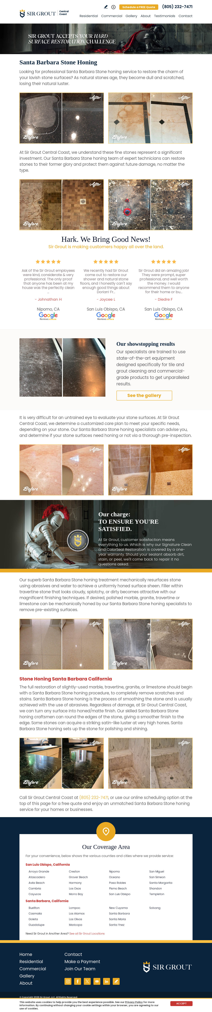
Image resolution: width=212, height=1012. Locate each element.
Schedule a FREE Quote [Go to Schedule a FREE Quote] (138, 7)
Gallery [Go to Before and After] (131, 16)
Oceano (114, 877)
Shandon (155, 888)
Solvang (155, 908)
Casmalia (35, 913)
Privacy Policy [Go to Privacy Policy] (134, 1002)
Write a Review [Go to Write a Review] (106, 7)
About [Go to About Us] (146, 16)
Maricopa (75, 925)
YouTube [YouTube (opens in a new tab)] (96, 981)
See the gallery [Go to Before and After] (144, 395)
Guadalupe (36, 925)
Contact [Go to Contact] (186, 16)
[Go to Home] (47, 13)
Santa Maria (117, 919)
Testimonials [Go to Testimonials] (164, 16)
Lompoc (74, 908)
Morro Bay (76, 894)
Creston (74, 871)
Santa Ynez (116, 925)
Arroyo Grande (39, 871)
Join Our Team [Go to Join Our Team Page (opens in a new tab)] (79, 969)
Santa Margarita (160, 883)
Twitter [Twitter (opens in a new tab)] (87, 981)
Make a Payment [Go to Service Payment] (82, 962)
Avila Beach (37, 883)
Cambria (35, 888)
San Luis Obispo (119, 894)
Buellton (34, 908)
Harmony (75, 883)
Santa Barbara (119, 913)
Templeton (156, 894)
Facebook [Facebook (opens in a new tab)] (77, 981)
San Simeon (157, 877)
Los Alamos (77, 913)
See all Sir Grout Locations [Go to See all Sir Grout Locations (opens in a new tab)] (87, 933)
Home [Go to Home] (25, 954)
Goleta (33, 919)
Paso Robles (117, 883)
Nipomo (114, 871)
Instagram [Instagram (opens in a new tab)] (67, 981)
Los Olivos (75, 919)
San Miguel (156, 871)
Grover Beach (78, 877)
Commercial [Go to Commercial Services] (111, 16)
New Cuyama (118, 908)
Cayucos (35, 894)
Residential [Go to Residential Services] (89, 16)
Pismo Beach (118, 888)
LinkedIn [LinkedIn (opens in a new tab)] (106, 981)
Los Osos (75, 888)
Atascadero (37, 877)
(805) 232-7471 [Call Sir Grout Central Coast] (177, 6)
